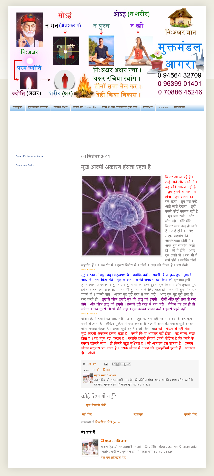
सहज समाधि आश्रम (116, 441)
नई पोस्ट (87, 414)
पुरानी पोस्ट (190, 414)
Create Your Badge (25, 165)
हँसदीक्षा (147, 107)
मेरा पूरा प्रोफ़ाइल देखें (113, 457)
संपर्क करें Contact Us (85, 107)
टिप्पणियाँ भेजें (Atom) (108, 422)
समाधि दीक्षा (61, 107)
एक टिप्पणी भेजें (96, 405)
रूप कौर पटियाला (101, 370)
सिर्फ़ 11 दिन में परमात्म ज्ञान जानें (119, 107)
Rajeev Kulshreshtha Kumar (29, 156)
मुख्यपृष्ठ (17, 107)
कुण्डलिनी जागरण (38, 107)
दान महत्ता (179, 107)
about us (163, 107)
